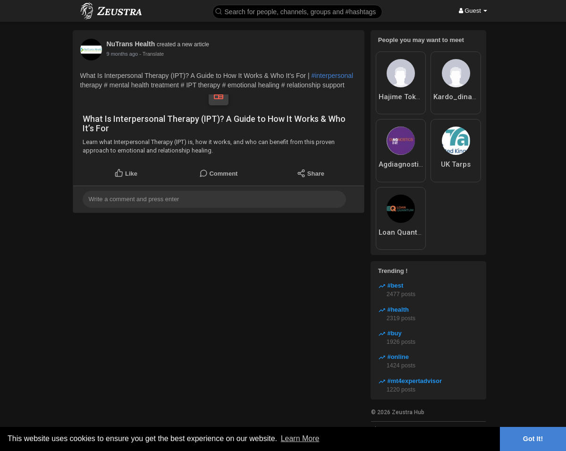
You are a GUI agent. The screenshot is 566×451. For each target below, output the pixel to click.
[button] (297, 11)
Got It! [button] (533, 438)
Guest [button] (473, 10)
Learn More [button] (300, 438)
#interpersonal (332, 75)
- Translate (151, 54)
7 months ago (122, 54)
